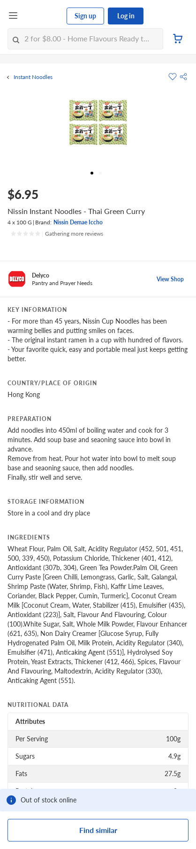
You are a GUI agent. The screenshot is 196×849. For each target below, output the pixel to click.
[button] (183, 76)
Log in (126, 16)
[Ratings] (57, 234)
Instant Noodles (33, 77)
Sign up (85, 16)
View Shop (170, 279)
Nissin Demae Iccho (78, 222)
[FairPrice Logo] (43, 16)
